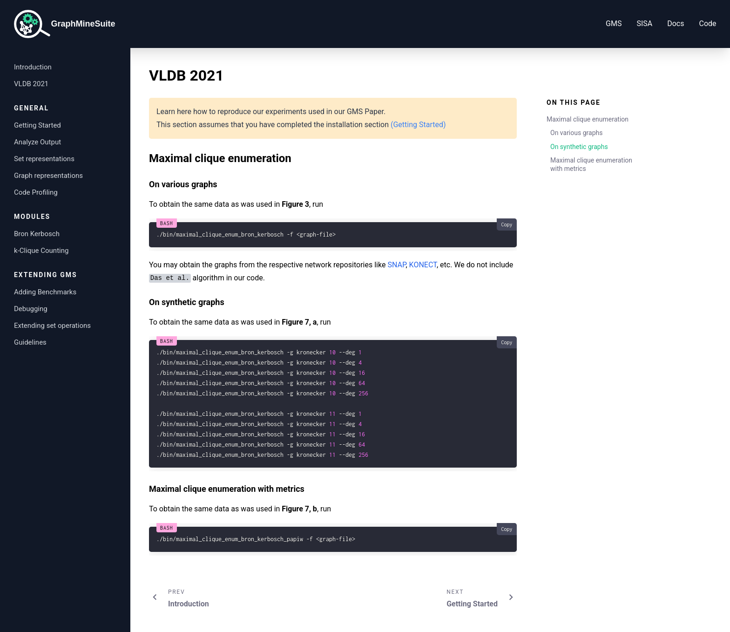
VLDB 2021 (31, 84)
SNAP (396, 264)
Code (688, 23)
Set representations (44, 159)
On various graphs (576, 132)
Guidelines (30, 342)
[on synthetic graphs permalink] (144, 299)
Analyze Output (37, 142)
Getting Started (37, 125)
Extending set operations (52, 325)
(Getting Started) (418, 124)
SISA (626, 23)
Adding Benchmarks (45, 292)
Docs (657, 23)
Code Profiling (36, 192)
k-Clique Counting (41, 250)
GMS (595, 23)
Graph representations (48, 175)
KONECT (423, 264)
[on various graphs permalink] (144, 181)
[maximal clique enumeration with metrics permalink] (144, 486)
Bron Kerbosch (37, 234)
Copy (506, 224)
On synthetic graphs (579, 146)
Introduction (33, 67)
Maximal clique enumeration (588, 119)
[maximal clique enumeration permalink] (144, 153)
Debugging (30, 309)
